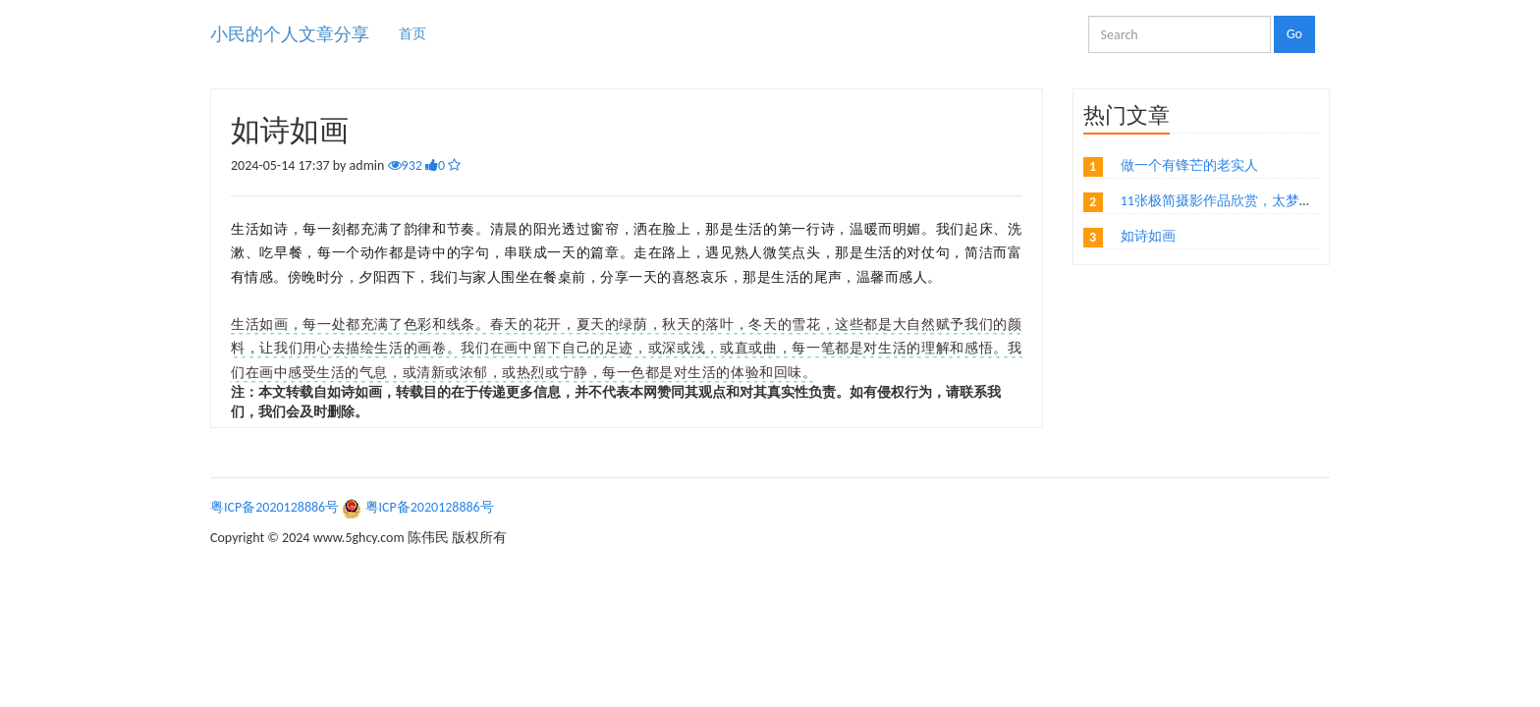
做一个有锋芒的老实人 (1189, 165)
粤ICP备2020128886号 (274, 507)
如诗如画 (1148, 236)
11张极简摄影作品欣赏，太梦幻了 (1224, 200)
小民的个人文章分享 (289, 34)
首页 (412, 34)
